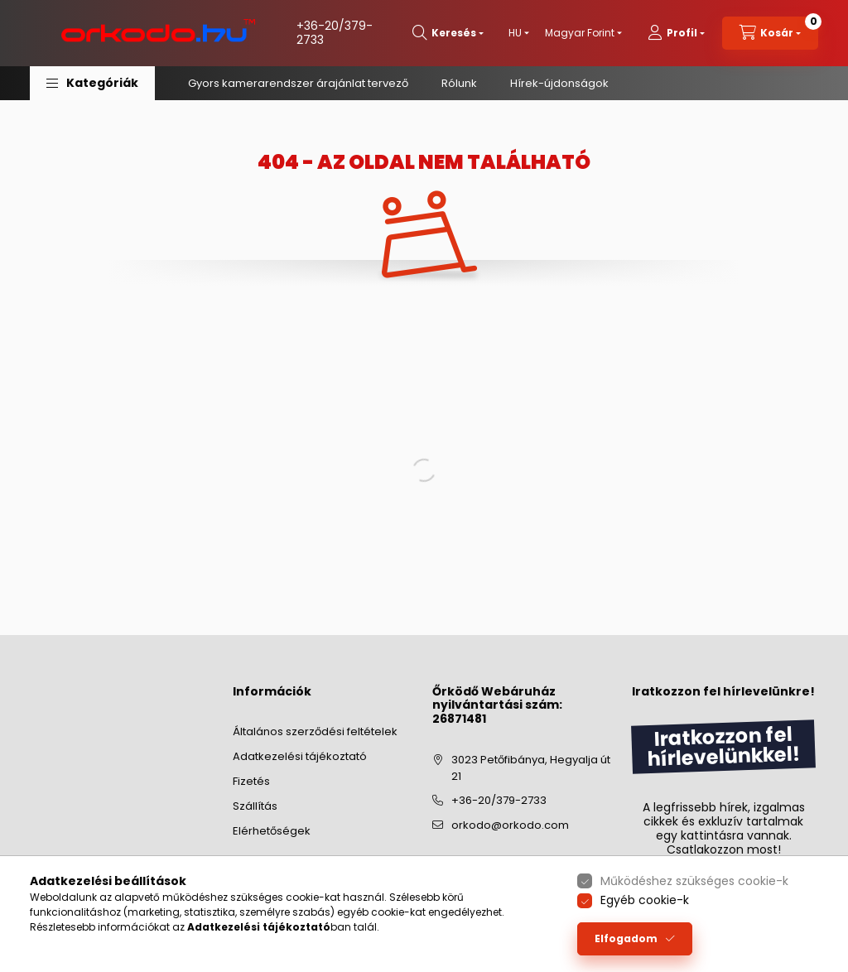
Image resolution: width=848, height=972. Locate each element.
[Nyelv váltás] (515, 33)
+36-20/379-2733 (334, 32)
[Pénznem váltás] (579, 33)
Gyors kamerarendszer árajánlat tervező (298, 83)
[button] (92, 83)
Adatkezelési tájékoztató (300, 756)
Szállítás (255, 806)
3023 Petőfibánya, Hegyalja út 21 (530, 768)
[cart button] (770, 33)
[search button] (448, 33)
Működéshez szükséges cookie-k (694, 881)
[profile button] (676, 33)
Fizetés (251, 781)
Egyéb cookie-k (644, 900)
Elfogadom (626, 938)
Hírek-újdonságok (559, 83)
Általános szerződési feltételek (315, 731)
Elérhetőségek (272, 831)
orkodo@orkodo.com (510, 825)
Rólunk (459, 83)
